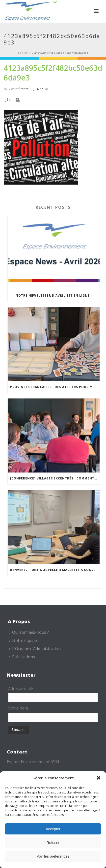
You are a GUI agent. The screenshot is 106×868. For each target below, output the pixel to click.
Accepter (53, 829)
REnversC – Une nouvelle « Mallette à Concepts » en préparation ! (55, 570)
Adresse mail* (21, 688)
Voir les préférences (53, 856)
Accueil (24, 53)
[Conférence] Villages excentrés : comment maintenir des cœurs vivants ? (55, 478)
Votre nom (18, 708)
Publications (22, 657)
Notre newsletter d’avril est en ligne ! (54, 295)
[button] (98, 777)
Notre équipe (23, 640)
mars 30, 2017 (32, 88)
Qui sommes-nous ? (29, 632)
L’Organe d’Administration (35, 648)
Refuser (53, 842)
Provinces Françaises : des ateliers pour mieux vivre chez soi (55, 387)
